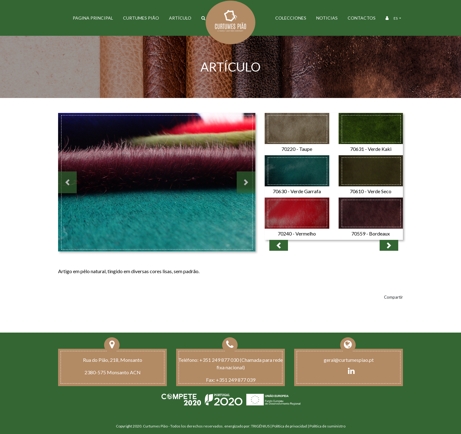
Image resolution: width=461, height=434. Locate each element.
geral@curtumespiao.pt (349, 360)
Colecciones (290, 18)
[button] (67, 182)
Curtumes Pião (141, 18)
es (396, 18)
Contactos (362, 18)
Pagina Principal (93, 18)
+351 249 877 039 (235, 380)
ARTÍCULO (180, 18)
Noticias (327, 18)
